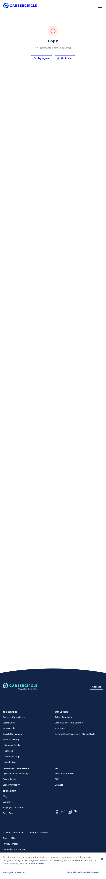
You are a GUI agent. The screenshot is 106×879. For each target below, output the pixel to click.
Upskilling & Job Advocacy (16, 773)
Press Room (9, 813)
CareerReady (9, 779)
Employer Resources (13, 807)
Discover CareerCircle (14, 717)
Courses (8, 751)
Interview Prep (11, 756)
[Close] (102, 875)
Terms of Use (9, 838)
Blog (5, 796)
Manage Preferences (13, 855)
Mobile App (9, 762)
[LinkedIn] (69, 812)
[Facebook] (57, 812)
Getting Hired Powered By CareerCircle (75, 734)
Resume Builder (12, 745)
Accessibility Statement (14, 849)
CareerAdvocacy (11, 785)
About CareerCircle (64, 773)
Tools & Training (11, 739)
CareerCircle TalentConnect (69, 722)
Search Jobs (9, 722)
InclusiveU (60, 728)
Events (6, 802)
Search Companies (12, 734)
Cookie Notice (10, 860)
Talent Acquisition (64, 717)
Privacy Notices (10, 844)
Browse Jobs (9, 728)
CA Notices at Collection (15, 866)
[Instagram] (63, 812)
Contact (96, 687)
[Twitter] (76, 812)
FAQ (57, 779)
